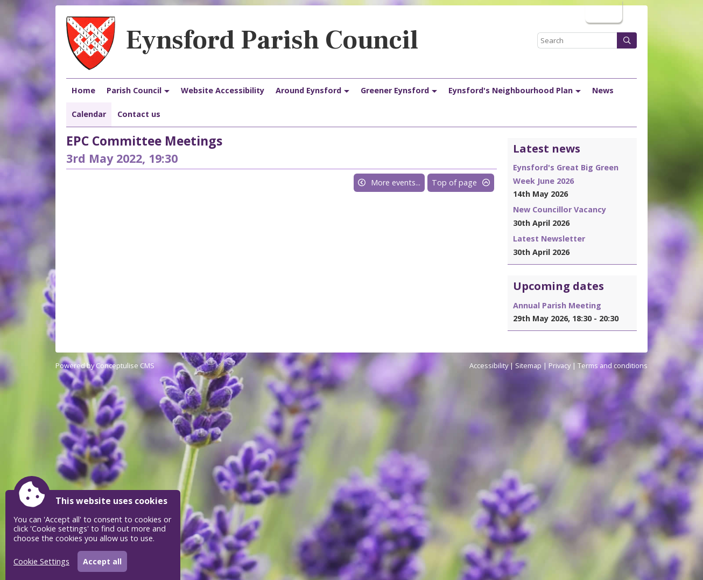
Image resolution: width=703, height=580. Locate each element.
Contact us (138, 114)
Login (602, 11)
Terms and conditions (613, 365)
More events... (395, 182)
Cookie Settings (41, 561)
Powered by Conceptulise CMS (104, 365)
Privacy (560, 365)
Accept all (102, 561)
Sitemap (528, 365)
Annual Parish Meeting (557, 305)
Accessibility (488, 365)
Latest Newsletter (549, 238)
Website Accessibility (222, 90)
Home (83, 90)
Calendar (89, 114)
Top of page (454, 182)
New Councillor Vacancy (559, 209)
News (603, 90)
